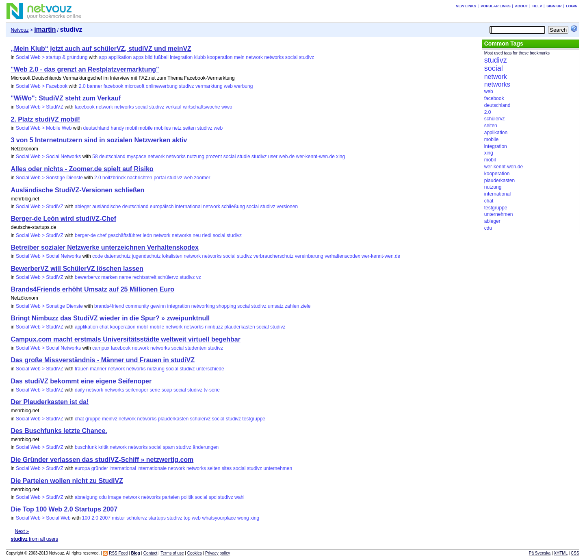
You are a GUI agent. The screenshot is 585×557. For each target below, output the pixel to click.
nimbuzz (214, 327)
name (125, 277)
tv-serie (212, 390)
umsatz (276, 306)
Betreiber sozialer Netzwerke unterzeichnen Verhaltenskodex (104, 247)
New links (466, 6)
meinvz (109, 419)
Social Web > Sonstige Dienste (49, 178)
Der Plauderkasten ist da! (50, 401)
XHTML (561, 553)
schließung (233, 206)
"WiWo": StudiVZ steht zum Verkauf (66, 98)
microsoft (135, 86)
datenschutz (117, 256)
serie (155, 390)
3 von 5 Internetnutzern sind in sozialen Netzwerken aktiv (99, 140)
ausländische (106, 206)
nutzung (195, 156)
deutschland (96, 128)
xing (340, 156)
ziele (306, 306)
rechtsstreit (144, 277)
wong (243, 518)
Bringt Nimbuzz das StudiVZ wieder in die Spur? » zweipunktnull (110, 318)
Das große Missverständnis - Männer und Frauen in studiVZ (103, 360)
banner (94, 86)
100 (86, 518)
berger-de (85, 235)
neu (197, 235)
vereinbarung (309, 256)
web (228, 86)
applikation (120, 57)
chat (104, 327)
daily (80, 390)
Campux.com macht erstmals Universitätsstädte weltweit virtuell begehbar (125, 339)
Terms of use (172, 553)
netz (177, 128)
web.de (287, 156)
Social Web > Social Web (43, 518)
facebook (114, 86)
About (521, 6)
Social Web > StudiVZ (39, 107)
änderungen (206, 447)
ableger (83, 206)
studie (243, 156)
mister (118, 518)
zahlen (292, 306)
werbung (243, 86)
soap (167, 390)
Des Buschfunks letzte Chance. (59, 430)
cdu (102, 497)
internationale (152, 468)
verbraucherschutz (274, 256)
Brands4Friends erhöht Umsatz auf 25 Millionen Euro (92, 289)
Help (537, 6)
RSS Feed (118, 553)
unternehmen (277, 468)
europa (82, 468)
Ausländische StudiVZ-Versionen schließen (77, 190)
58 (95, 156)
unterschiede (210, 369)
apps (138, 57)
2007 (105, 518)
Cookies (194, 553)
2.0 (82, 86)
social (291, 57)
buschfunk (86, 447)
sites (227, 468)
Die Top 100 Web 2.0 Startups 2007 (64, 509)
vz (198, 277)
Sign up (553, 6)
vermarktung (209, 86)
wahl (239, 497)
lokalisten (172, 256)
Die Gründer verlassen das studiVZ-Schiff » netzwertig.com (102, 459)
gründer (99, 468)
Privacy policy (217, 553)
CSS (575, 553)
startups (157, 518)
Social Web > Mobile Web (44, 128)
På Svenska (539, 553)
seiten (189, 128)
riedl (207, 235)
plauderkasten (239, 327)
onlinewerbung (162, 86)
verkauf (174, 107)
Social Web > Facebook (41, 86)
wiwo (226, 107)
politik (187, 497)
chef (101, 235)
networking (203, 306)
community (137, 306)
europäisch (162, 206)
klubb (200, 57)
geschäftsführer (124, 235)
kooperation (220, 57)
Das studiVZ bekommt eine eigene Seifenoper (81, 381)
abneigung (86, 497)
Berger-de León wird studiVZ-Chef (63, 218)
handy (117, 128)
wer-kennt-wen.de (315, 156)
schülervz (168, 277)
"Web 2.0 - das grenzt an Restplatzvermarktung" (85, 69)
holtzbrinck (114, 178)
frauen (82, 369)
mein (239, 57)
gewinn (158, 306)
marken (109, 277)
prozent (214, 156)
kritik (103, 447)
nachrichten (139, 178)
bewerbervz (87, 277)
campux (100, 348)
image (114, 497)
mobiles (162, 128)
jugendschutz (146, 256)
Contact (150, 553)
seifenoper (137, 390)
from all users (34, 539)
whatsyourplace (219, 518)
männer (98, 369)
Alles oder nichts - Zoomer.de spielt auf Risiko (82, 168)
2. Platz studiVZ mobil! (45, 119)
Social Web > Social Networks (48, 156)
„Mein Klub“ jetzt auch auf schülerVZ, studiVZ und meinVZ (101, 48)
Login (572, 6)
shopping (226, 306)
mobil (131, 128)
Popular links (496, 6)
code (97, 256)
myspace (136, 156)
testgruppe (253, 419)
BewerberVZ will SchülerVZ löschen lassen (77, 268)
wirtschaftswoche (201, 107)
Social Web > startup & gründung (51, 57)
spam (169, 447)
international (188, 206)
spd (213, 497)
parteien (171, 497)
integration (181, 57)
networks (274, 57)
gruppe (92, 419)
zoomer (202, 178)
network (254, 57)
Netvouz (19, 30)
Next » (22, 531)
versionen (287, 206)
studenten (196, 348)
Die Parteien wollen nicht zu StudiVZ (67, 480)
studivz (306, 57)
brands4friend (109, 306)
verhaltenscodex (342, 256)
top (187, 518)
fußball (161, 57)
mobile (146, 128)
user (272, 156)
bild (149, 57)
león (147, 235)
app (103, 57)
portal (160, 178)
